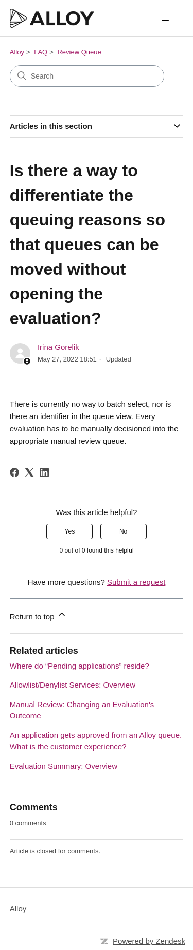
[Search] (87, 76)
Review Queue (79, 52)
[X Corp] (29, 472)
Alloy (17, 52)
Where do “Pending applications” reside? (79, 665)
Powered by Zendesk (149, 941)
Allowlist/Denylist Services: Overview (72, 684)
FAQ (40, 52)
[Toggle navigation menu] (165, 18)
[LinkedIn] (44, 472)
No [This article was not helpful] (123, 531)
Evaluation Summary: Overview (63, 766)
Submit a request (136, 582)
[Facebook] (14, 472)
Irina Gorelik (58, 347)
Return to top (38, 615)
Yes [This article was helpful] (70, 531)
